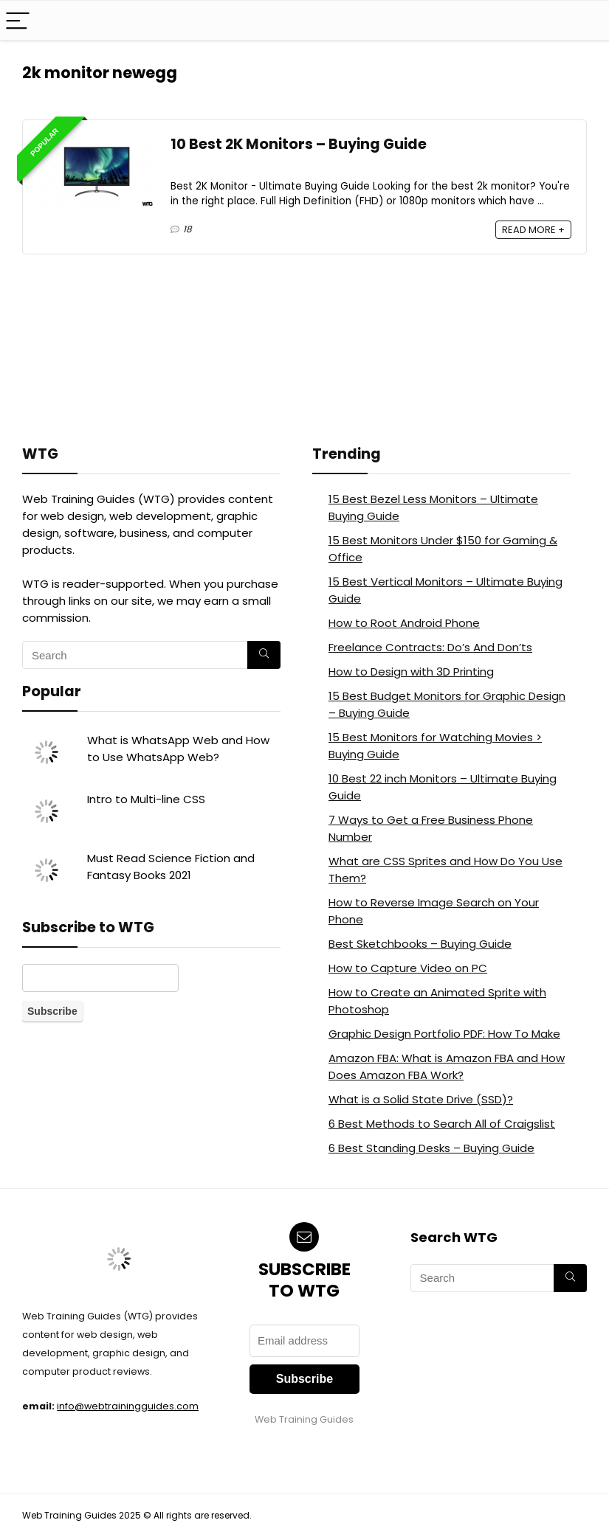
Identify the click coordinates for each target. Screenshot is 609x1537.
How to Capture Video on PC (407, 968)
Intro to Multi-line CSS (146, 799)
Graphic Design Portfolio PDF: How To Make (444, 1033)
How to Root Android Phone (404, 623)
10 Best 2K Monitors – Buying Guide (299, 144)
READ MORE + (533, 230)
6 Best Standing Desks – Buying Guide (431, 1148)
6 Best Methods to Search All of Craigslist (441, 1123)
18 (187, 229)
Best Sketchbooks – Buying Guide (420, 943)
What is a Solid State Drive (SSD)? (420, 1099)
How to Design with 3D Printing (411, 671)
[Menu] (17, 20)
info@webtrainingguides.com (128, 1406)
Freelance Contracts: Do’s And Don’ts (430, 647)
